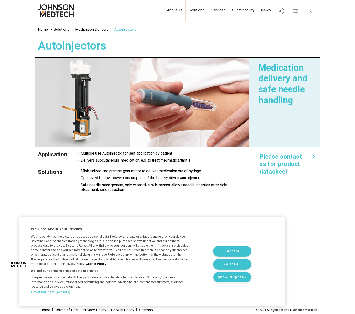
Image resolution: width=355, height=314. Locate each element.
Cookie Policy (122, 310)
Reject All (232, 264)
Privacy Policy (94, 310)
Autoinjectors (125, 29)
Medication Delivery (92, 29)
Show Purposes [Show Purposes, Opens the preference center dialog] (232, 277)
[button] (18, 264)
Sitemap (146, 310)
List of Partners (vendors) (50, 292)
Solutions (61, 29)
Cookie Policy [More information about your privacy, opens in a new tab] (96, 264)
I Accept (232, 251)
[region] (152, 261)
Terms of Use (66, 310)
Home (43, 29)
